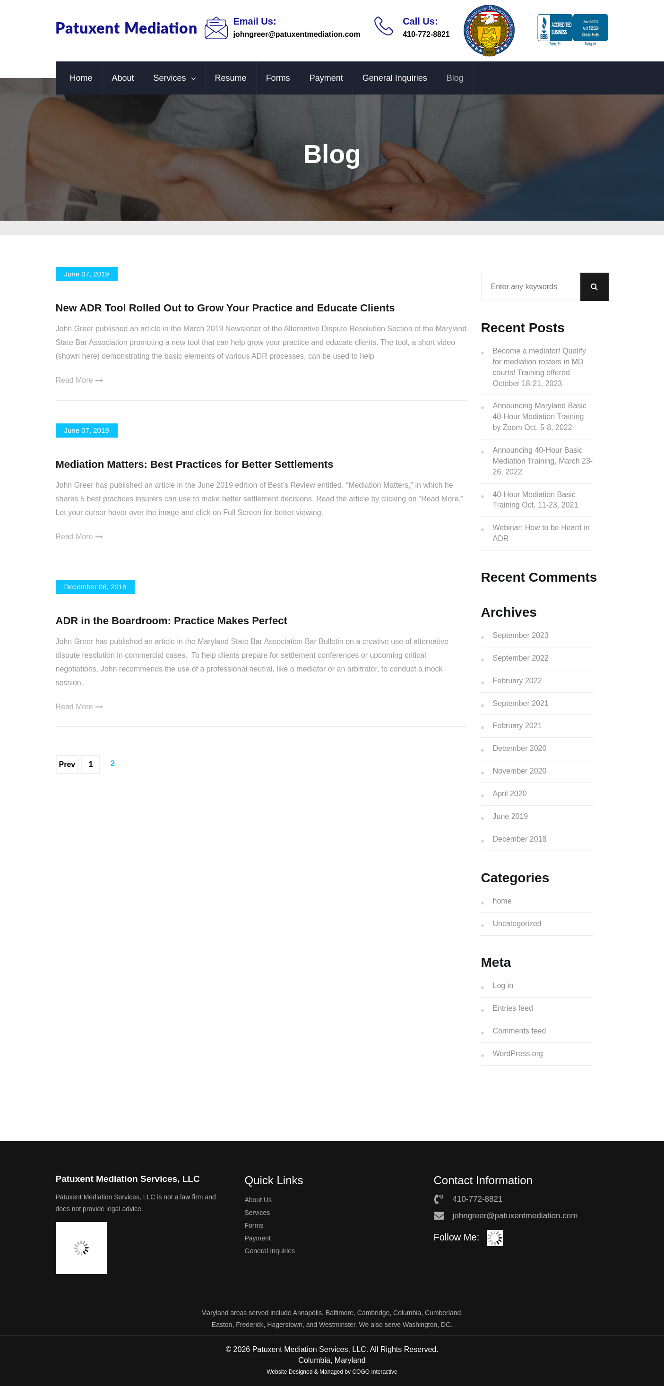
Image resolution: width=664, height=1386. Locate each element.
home (502, 901)
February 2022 (517, 681)
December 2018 (520, 839)
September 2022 (521, 658)
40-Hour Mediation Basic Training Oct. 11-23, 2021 (535, 500)
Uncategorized (517, 924)
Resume (231, 78)
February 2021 (517, 726)
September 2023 (521, 635)
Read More (79, 380)
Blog (455, 78)
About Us (258, 1200)
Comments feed (519, 1031)
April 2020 (510, 794)
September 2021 (521, 703)
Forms (278, 78)
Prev (67, 764)
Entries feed (513, 1008)
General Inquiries (394, 78)
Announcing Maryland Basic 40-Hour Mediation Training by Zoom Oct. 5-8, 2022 (539, 416)
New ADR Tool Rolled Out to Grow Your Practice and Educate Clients (225, 308)
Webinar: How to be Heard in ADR (541, 533)
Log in (503, 985)
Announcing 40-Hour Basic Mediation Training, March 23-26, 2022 (543, 461)
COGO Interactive (374, 1372)
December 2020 (520, 748)
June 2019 (510, 816)
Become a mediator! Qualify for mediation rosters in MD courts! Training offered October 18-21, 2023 (539, 367)
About (123, 78)
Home (81, 78)
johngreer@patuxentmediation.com (296, 34)
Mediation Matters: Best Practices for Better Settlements (195, 464)
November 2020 (520, 771)
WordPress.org (518, 1054)
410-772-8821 (426, 34)
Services (170, 78)
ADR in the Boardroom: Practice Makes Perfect (171, 621)
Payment (326, 78)
